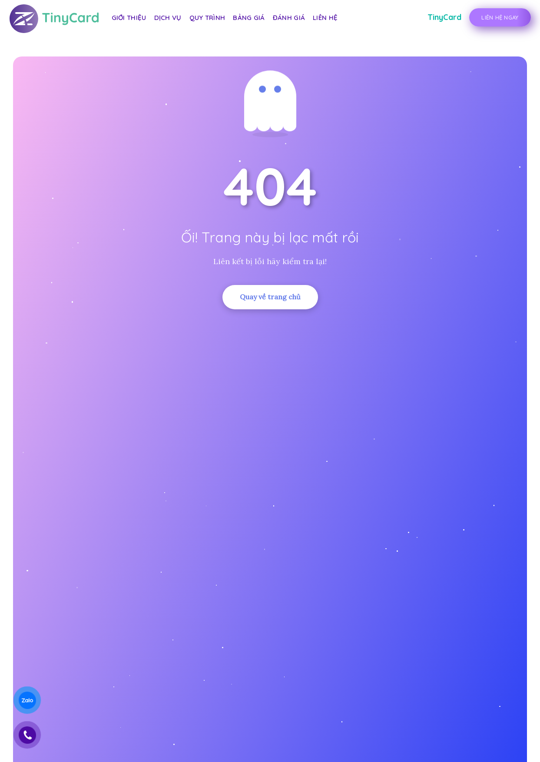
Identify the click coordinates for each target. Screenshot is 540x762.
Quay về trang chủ (270, 296)
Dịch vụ (168, 17)
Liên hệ (325, 17)
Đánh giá (289, 17)
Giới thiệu (129, 17)
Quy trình (207, 17)
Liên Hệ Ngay (499, 17)
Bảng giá (249, 17)
